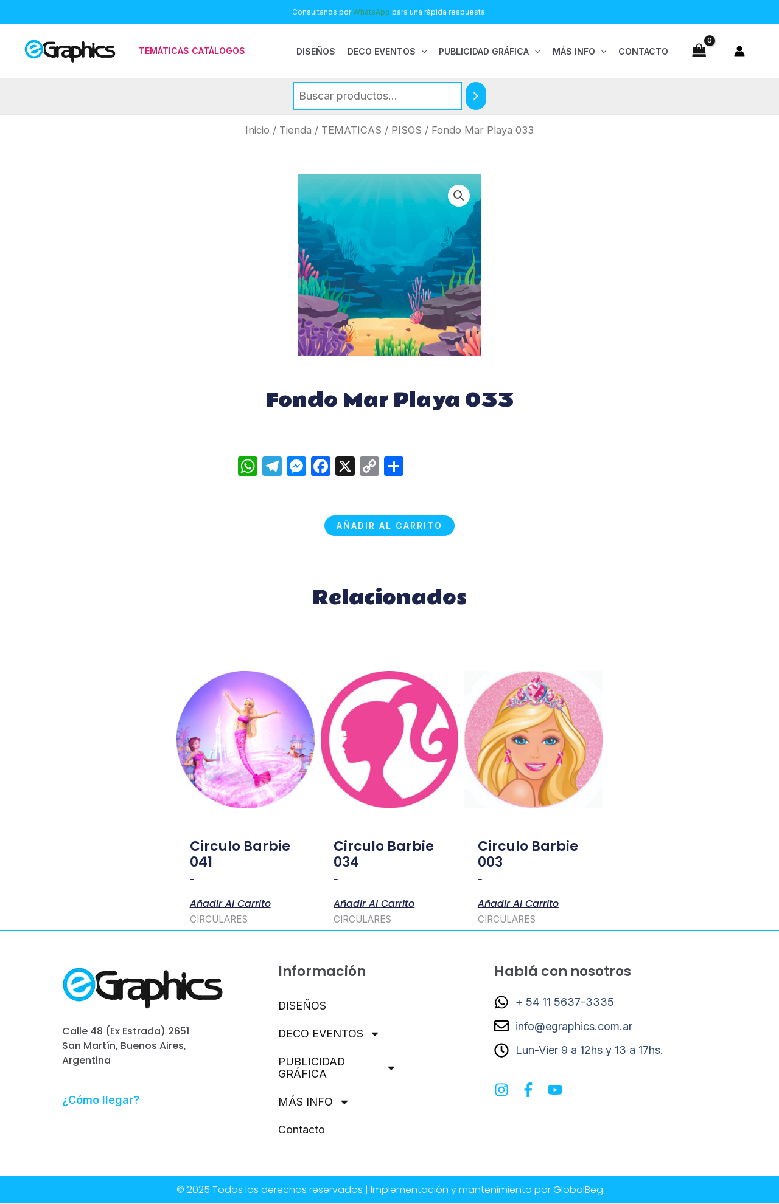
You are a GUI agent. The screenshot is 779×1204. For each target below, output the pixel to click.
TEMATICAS (351, 130)
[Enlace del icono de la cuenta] (739, 51)
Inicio (257, 130)
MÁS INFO (314, 1101)
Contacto (301, 1129)
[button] (192, 51)
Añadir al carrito (389, 525)
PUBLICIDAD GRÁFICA (337, 1067)
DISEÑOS (302, 1005)
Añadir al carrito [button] (230, 902)
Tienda (295, 130)
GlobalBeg (578, 1190)
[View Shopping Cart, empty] (699, 50)
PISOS (406, 130)
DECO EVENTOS (329, 1033)
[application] (421, 51)
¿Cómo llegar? (100, 1099)
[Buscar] (476, 96)
